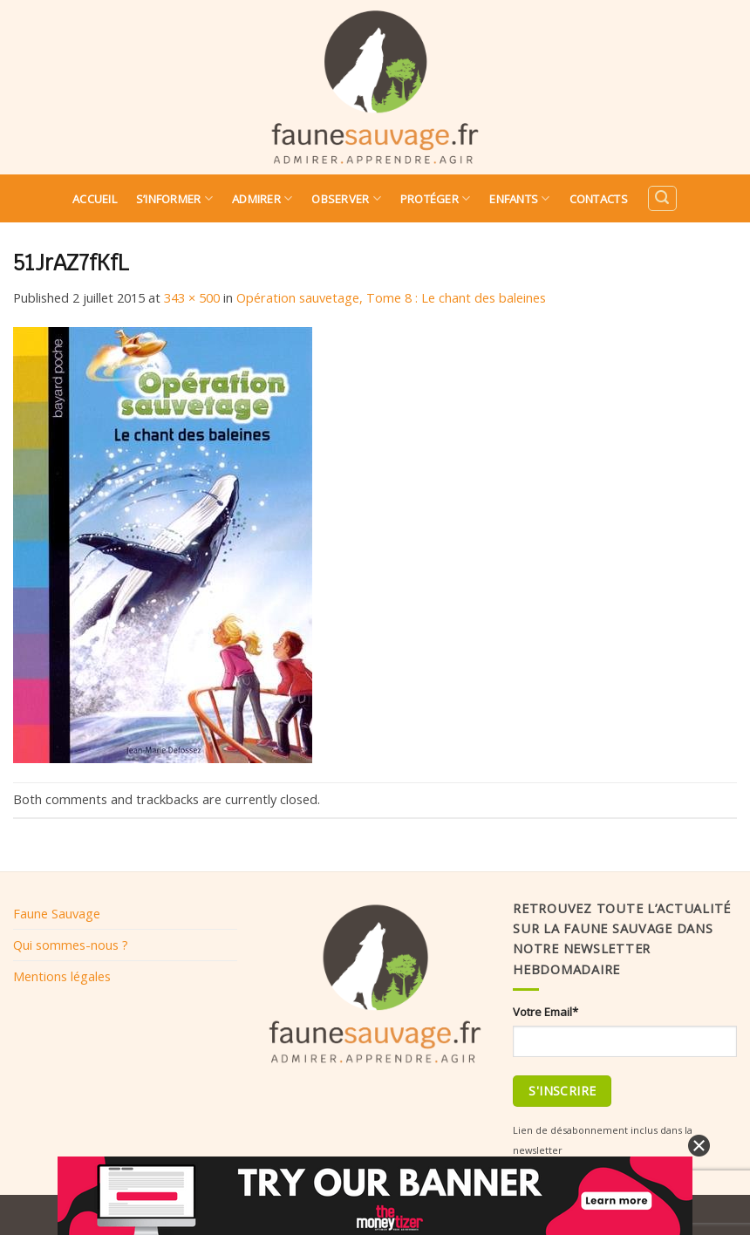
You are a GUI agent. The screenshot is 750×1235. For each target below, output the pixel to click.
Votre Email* (545, 1012)
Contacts (598, 199)
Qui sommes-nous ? (70, 944)
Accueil (94, 199)
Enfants (519, 198)
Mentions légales (62, 976)
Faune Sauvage (56, 913)
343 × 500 (192, 297)
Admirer (262, 198)
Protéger (435, 198)
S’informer (174, 198)
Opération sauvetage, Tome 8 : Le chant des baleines (391, 297)
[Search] (662, 198)
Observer (346, 198)
